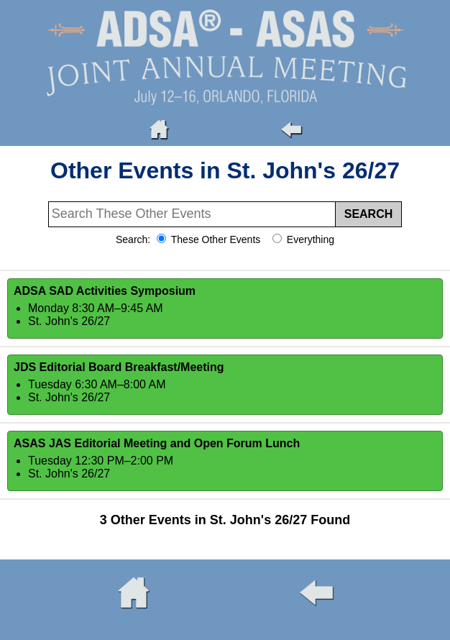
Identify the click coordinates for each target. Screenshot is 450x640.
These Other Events (214, 239)
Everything (309, 239)
